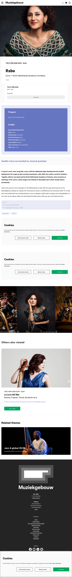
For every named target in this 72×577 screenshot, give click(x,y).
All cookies (59, 238)
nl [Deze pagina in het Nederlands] (63, 2)
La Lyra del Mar (11, 394)
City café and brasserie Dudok (36, 523)
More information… (57, 563)
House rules (36, 531)
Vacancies (36, 527)
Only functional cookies (23, 238)
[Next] (68, 309)
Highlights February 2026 (12, 208)
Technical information (36, 533)
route (36, 509)
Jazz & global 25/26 (10, 205)
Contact (36, 536)
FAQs (36, 519)
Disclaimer (36, 538)
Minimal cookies (41, 238)
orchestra (5, 213)
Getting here (36, 521)
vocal (14, 213)
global (7, 79)
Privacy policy (36, 529)
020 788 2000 (36, 496)
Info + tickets (12, 408)
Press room (36, 535)
